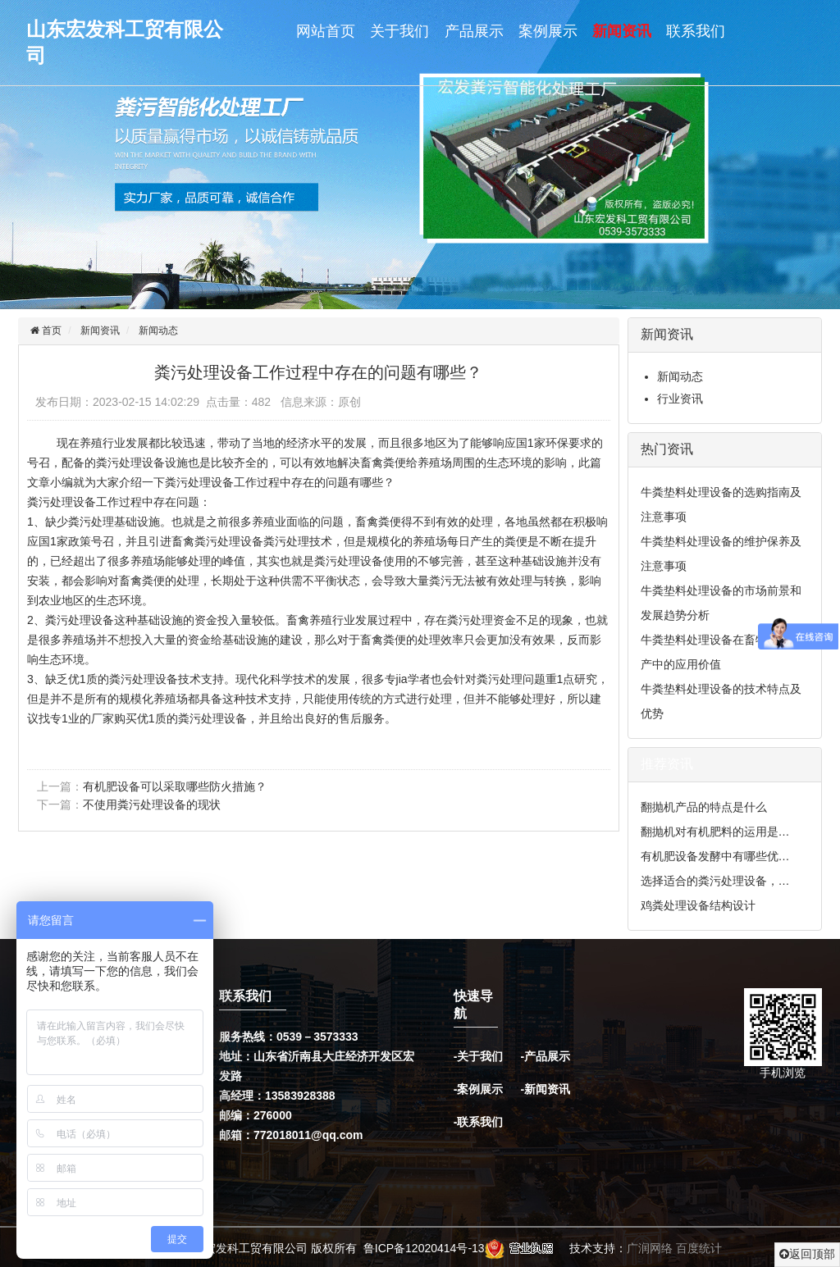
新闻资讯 (621, 31)
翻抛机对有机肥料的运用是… (715, 831)
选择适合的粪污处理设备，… (715, 880)
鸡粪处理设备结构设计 (698, 905)
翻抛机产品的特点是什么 (704, 807)
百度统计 (699, 1248)
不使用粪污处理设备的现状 (152, 804)
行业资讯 (680, 398)
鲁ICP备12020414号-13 (424, 1248)
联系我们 (695, 31)
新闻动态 (158, 330)
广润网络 (650, 1248)
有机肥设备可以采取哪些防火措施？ (175, 786)
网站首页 (325, 31)
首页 (50, 330)
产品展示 (474, 31)
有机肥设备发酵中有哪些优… (715, 856)
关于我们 (399, 31)
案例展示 (548, 31)
